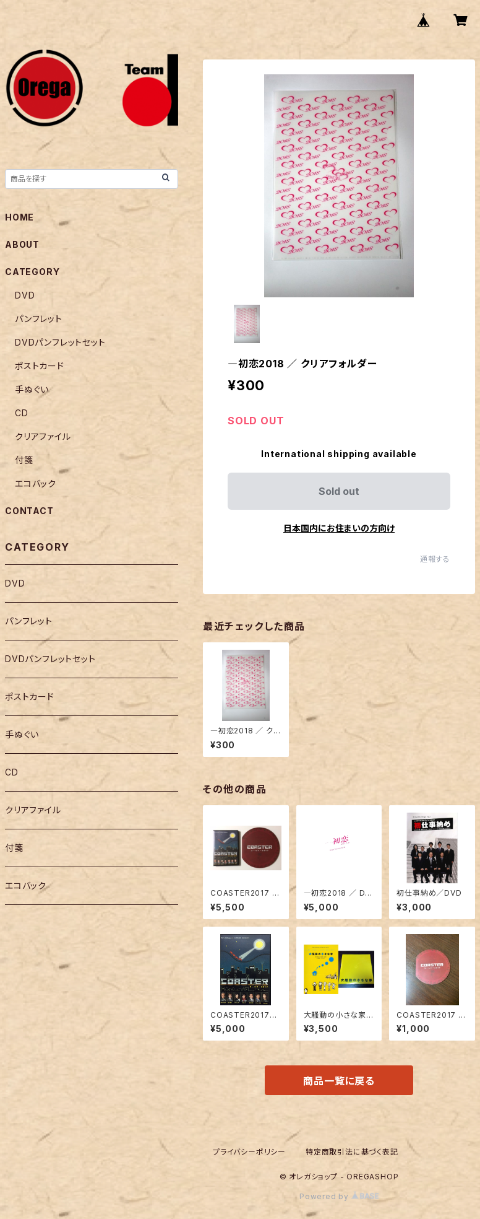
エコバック (35, 483)
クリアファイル (43, 436)
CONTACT (29, 510)
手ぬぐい (32, 389)
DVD (25, 295)
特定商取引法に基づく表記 (352, 1151)
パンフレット (38, 318)
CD (21, 413)
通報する (435, 559)
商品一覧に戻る (339, 1081)
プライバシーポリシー (249, 1151)
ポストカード (39, 365)
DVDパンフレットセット (60, 342)
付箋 (24, 460)
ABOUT (22, 244)
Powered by (339, 1196)
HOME (19, 217)
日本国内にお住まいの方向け (339, 528)
